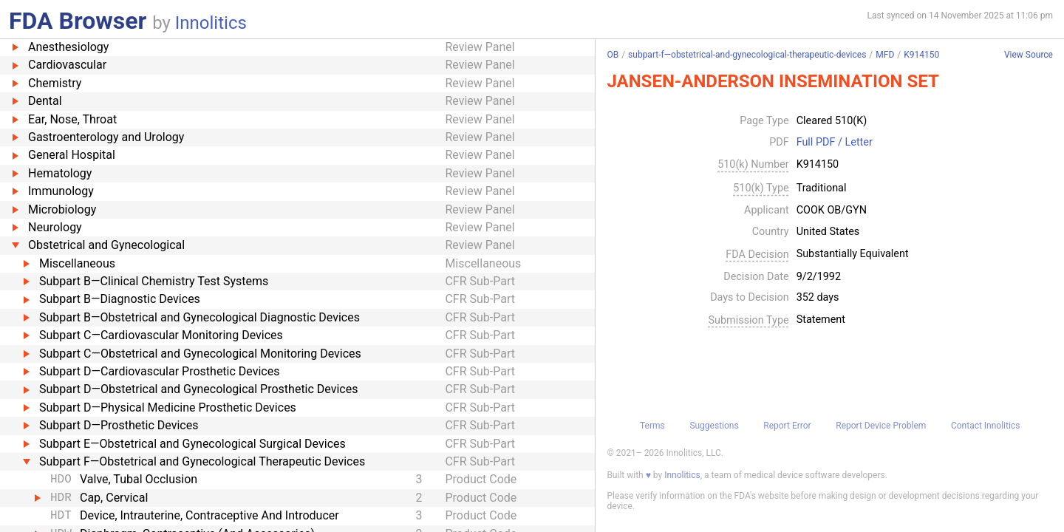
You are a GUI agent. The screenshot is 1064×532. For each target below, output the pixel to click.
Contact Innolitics (985, 425)
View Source (1028, 55)
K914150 (921, 55)
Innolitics (211, 23)
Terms (652, 425)
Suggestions (713, 425)
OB (612, 55)
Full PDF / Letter (835, 143)
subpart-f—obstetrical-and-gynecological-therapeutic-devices (747, 55)
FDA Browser (77, 21)
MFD (885, 55)
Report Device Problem (881, 425)
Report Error (787, 425)
